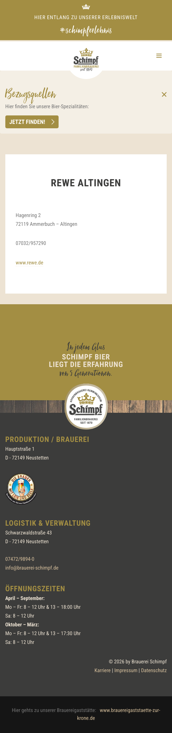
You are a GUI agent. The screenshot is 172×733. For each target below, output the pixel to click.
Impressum (126, 671)
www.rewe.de (29, 263)
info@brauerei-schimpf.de (32, 568)
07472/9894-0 (19, 559)
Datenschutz (154, 671)
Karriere (102, 671)
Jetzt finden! (27, 121)
